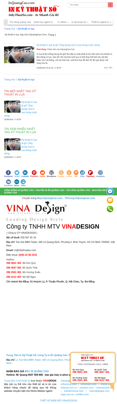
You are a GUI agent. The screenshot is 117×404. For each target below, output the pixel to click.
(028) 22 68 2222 (28, 255)
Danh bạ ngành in (43, 22)
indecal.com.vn (69, 387)
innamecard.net (104, 387)
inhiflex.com (82, 394)
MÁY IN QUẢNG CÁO (37, 371)
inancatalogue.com (99, 391)
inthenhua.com (69, 384)
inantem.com (87, 387)
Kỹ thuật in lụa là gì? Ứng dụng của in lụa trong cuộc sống (68, 45)
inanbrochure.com (73, 391)
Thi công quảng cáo (20, 22)
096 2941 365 (13, 272)
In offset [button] (63, 22)
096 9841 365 (13, 263)
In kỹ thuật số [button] (80, 22)
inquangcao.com (69, 380)
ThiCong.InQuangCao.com (80, 198)
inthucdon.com (88, 384)
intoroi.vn (105, 384)
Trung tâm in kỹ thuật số (17, 380)
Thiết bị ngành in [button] (101, 22)
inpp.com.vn (67, 394)
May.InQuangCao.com (49, 198)
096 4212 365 (13, 277)
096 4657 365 (14, 267)
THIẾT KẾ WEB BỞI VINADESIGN (58, 400)
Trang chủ (9, 28)
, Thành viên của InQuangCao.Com (56, 49)
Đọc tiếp (108, 68)
